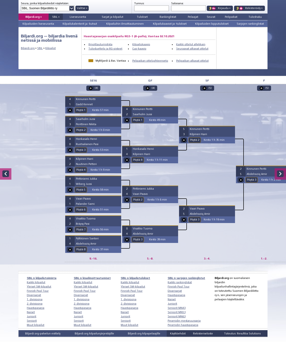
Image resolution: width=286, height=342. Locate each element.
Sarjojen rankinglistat (250, 23)
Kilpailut (50, 48)
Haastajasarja (35, 307)
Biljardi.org (28, 48)
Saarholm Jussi (85, 119)
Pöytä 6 (80, 209)
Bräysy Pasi (82, 223)
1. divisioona (34, 299)
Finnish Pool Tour (38, 290)
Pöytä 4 (80, 169)
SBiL (40, 48)
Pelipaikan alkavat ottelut (192, 60)
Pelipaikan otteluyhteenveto (150, 60)
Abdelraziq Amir (86, 243)
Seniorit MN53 (176, 312)
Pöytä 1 (80, 110)
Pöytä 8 (80, 249)
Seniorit (32, 320)
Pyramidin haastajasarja (183, 325)
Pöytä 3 (80, 149)
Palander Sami (85, 203)
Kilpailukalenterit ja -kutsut (80, 23)
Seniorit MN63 (176, 316)
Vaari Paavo (83, 198)
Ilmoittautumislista (100, 44)
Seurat (211, 16)
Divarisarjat (34, 295)
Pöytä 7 (80, 229)
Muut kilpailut (35, 325)
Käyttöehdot (178, 333)
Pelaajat (193, 16)
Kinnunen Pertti (86, 99)
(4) (96, 88)
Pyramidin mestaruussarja (184, 320)
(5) (210, 88)
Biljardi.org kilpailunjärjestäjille (94, 333)
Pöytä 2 (80, 129)
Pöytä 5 (80, 189)
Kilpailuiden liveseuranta (38, 23)
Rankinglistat (168, 16)
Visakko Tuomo (86, 218)
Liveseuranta (78, 16)
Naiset (31, 312)
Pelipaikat (231, 16)
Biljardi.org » (33, 16)
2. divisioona (34, 303)
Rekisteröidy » (254, 8)
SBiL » (56, 16)
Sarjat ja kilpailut (112, 16)
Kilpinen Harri (84, 158)
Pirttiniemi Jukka (86, 178)
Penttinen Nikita (86, 124)
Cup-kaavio (139, 48)
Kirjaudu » (224, 8)
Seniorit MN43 (176, 307)
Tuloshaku (255, 16)
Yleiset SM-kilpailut (39, 286)
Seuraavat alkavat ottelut (192, 48)
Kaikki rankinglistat (180, 282)
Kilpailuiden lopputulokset (212, 23)
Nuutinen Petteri (86, 164)
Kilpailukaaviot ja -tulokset (170, 23)
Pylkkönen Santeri (87, 238)
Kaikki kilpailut (36, 282)
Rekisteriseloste (203, 333)
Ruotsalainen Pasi (87, 144)
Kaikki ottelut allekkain (190, 44)
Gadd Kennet (84, 104)
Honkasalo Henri (86, 138)
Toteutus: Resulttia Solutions (242, 333)
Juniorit (31, 316)
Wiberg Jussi (84, 183)
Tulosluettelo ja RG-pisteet (105, 48)
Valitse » (82, 8)
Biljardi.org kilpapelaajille (144, 333)
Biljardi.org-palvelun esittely (42, 333)
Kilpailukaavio (141, 44)
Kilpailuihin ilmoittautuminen (125, 23)
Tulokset (142, 16)
